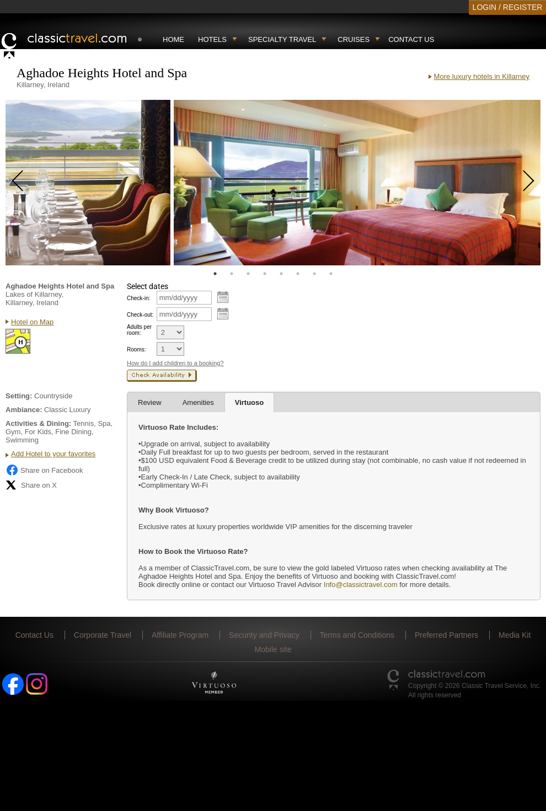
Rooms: (136, 349)
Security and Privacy (264, 635)
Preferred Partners (446, 635)
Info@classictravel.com (361, 584)
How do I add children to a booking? (175, 363)
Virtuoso (249, 402)
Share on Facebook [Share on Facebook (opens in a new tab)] (44, 470)
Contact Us (411, 39)
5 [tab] (281, 273)
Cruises (354, 39)
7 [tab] (314, 273)
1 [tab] (215, 273)
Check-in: (138, 298)
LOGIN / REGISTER (508, 7)
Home (173, 39)
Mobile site (273, 649)
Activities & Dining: (38, 423)
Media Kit (515, 635)
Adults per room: (139, 330)
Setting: (19, 396)
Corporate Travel (102, 635)
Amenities (198, 402)
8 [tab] (330, 273)
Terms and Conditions (357, 635)
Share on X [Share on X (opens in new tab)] (31, 484)
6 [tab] (297, 273)
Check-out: (140, 315)
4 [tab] (264, 273)
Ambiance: (24, 410)
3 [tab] (248, 273)
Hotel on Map (32, 322)
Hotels (212, 39)
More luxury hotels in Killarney (481, 76)
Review (150, 402)
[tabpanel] (88, 182)
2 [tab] (231, 273)
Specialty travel (282, 39)
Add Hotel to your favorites (53, 454)
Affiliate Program (180, 635)
